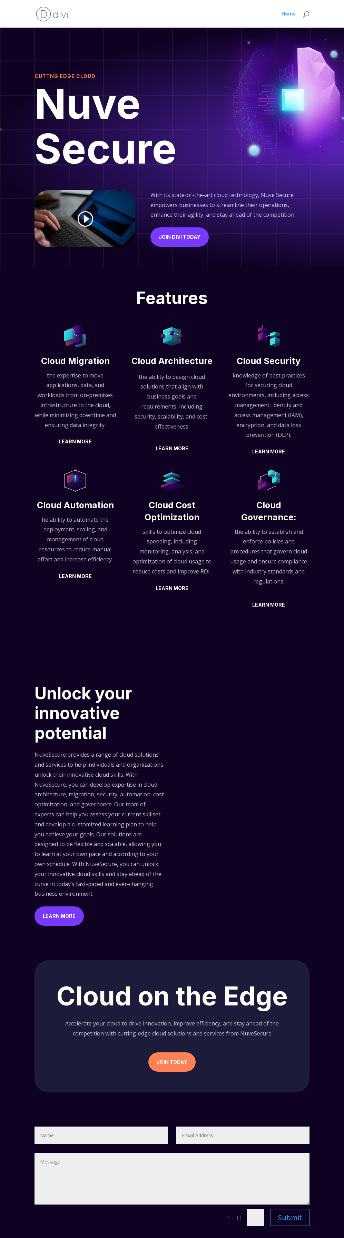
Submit (290, 1217)
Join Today (172, 1062)
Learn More (75, 441)
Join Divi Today (179, 237)
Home (289, 14)
